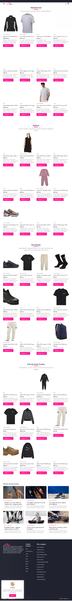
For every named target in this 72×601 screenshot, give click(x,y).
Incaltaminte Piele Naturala (42, 562)
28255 (27, 569)
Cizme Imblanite (40, 547)
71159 (27, 556)
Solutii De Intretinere (41, 579)
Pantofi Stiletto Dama (41, 572)
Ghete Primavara (40, 557)
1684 (27, 554)
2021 (27, 559)
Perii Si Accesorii (40, 575)
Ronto (27, 564)
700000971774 (29, 551)
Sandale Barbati (40, 577)
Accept (12, 596)
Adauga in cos (8, 45)
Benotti (27, 561)
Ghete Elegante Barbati (42, 555)
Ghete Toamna (40, 560)
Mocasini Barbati (40, 565)
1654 (27, 549)
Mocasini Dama (40, 567)
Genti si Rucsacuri (41, 552)
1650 (27, 566)
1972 (27, 571)
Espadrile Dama (40, 550)
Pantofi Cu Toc (40, 570)
